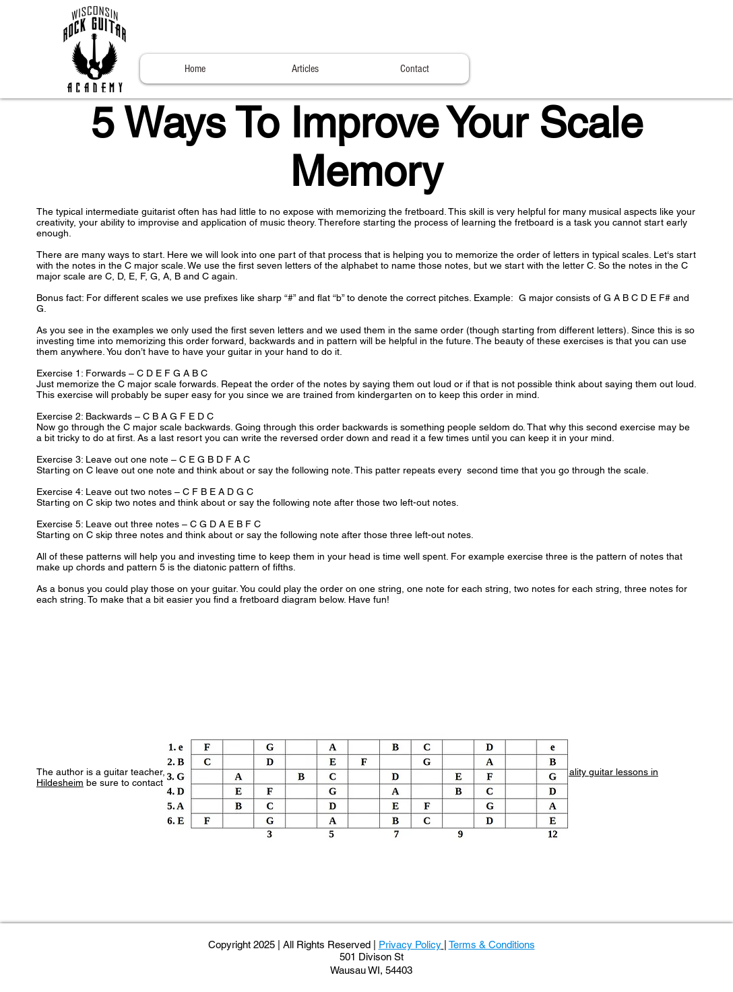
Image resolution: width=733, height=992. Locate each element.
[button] (305, 69)
